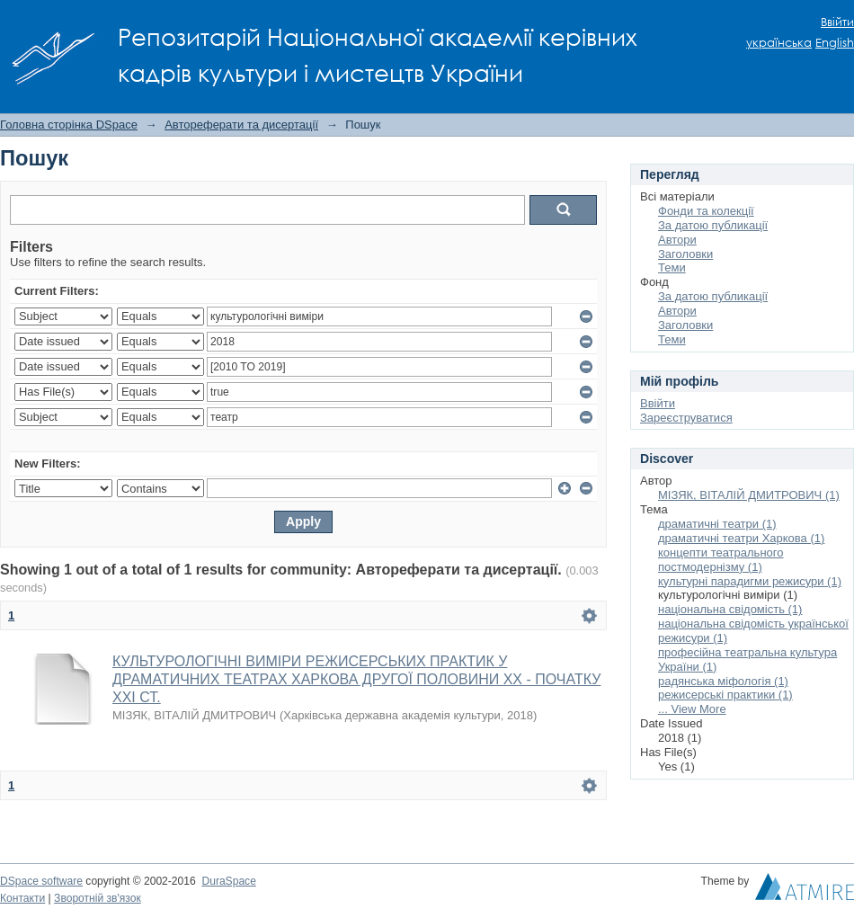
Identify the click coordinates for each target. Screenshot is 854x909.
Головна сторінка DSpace (69, 124)
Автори (677, 239)
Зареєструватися (686, 417)
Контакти (22, 898)
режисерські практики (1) (725, 694)
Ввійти (837, 22)
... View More (692, 709)
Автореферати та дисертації (241, 124)
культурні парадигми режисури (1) (749, 581)
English (834, 42)
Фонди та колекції (706, 211)
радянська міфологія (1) (723, 681)
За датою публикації (713, 225)
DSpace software (41, 881)
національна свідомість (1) (730, 609)
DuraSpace (228, 881)
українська (779, 42)
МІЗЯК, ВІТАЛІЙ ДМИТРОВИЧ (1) (749, 495)
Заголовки (685, 254)
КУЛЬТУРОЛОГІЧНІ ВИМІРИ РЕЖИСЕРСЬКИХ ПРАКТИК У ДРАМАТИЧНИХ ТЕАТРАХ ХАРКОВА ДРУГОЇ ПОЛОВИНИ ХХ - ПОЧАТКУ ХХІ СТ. (356, 679)
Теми (672, 267)
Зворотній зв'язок (97, 898)
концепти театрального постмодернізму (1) (721, 560)
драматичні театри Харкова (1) (741, 538)
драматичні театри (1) (717, 523)
